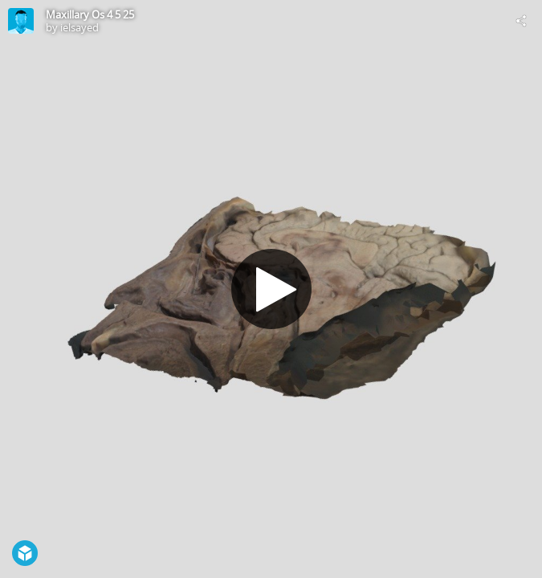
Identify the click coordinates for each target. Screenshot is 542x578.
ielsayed (79, 27)
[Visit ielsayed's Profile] (21, 21)
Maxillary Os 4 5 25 (90, 14)
